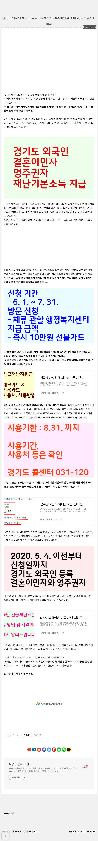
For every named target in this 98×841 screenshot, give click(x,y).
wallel (93, 837)
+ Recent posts (8, 819)
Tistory (79, 837)
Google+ (34, 837)
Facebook (20, 837)
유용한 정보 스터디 (20, 769)
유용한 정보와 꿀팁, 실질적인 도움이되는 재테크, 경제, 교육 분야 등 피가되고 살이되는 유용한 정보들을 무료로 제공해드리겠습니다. (44, 775)
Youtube (28, 837)
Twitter (14, 837)
